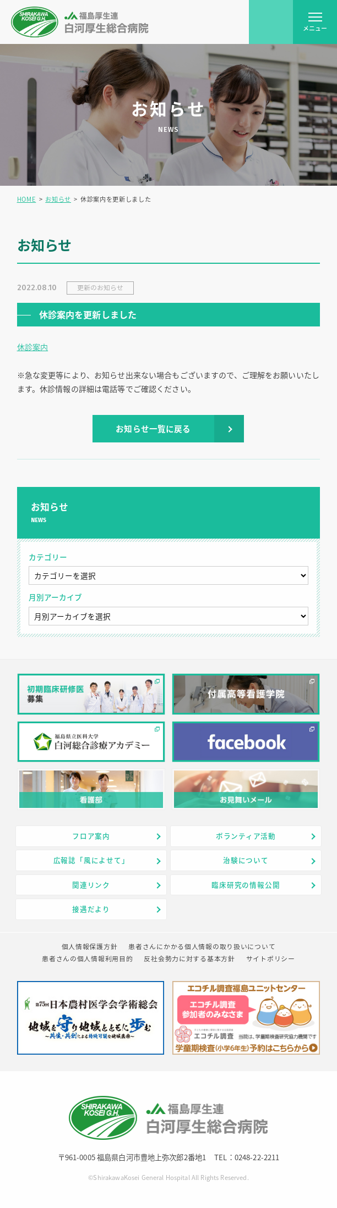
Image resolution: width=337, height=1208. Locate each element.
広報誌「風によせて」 (91, 860)
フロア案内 (91, 835)
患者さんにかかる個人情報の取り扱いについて (201, 946)
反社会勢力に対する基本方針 (189, 958)
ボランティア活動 (246, 835)
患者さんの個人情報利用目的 (87, 958)
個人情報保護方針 (90, 946)
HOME (26, 199)
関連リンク (91, 884)
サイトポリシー (270, 958)
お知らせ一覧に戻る (153, 429)
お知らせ (58, 199)
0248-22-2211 (257, 1157)
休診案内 (32, 346)
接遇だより (91, 909)
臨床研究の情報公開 (245, 884)
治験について (246, 860)
